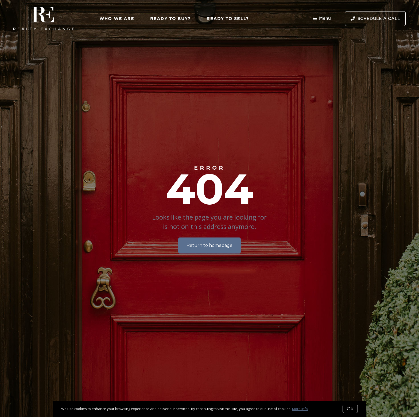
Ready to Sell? (228, 18)
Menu (321, 19)
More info (300, 408)
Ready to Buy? (170, 18)
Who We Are (116, 18)
